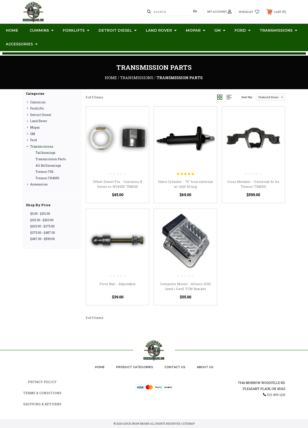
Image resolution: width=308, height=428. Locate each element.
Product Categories (134, 367)
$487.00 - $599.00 (42, 239)
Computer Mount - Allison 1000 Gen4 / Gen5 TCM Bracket (185, 286)
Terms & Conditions (42, 393)
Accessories (22, 44)
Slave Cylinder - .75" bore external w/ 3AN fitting (185, 184)
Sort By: (247, 97)
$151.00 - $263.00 (41, 220)
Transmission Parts (51, 159)
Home (12, 30)
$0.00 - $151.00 (40, 214)
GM (219, 30)
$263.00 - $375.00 (42, 226)
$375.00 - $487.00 (42, 233)
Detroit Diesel (117, 30)
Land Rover (161, 30)
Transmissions (278, 30)
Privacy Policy (42, 382)
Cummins (42, 30)
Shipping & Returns (42, 404)
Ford (242, 30)
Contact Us (174, 367)
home (100, 367)
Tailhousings (45, 153)
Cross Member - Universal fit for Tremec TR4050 (253, 184)
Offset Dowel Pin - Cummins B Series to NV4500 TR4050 (117, 184)
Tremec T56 (44, 172)
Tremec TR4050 (47, 178)
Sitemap (189, 423)
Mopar (195, 30)
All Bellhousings (48, 165)
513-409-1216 (276, 395)
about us (205, 367)
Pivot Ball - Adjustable (117, 284)
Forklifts (76, 30)
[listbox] (270, 97)
